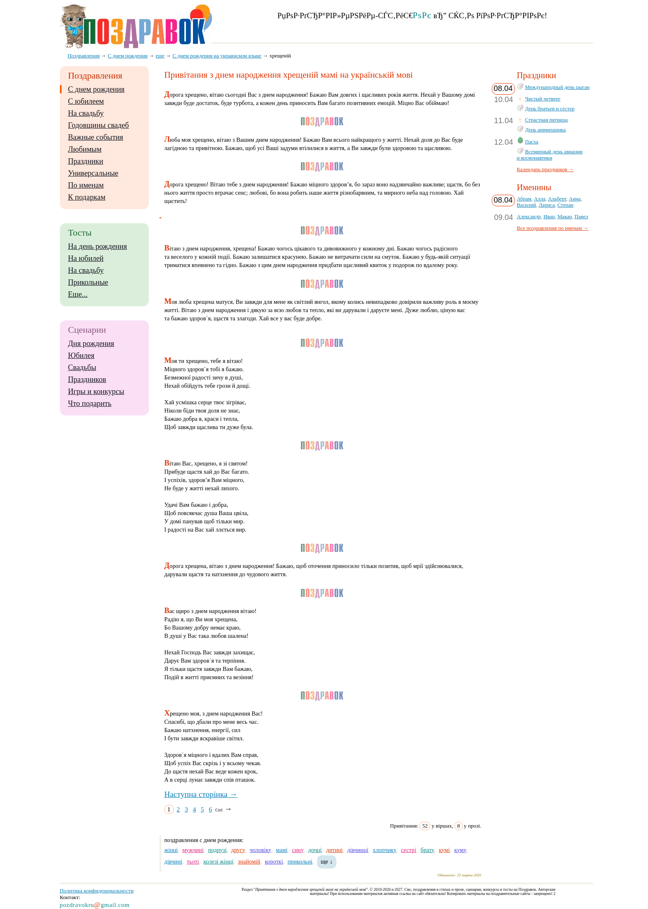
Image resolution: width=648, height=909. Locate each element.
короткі (274, 861)
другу (238, 850)
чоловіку (260, 850)
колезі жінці (218, 861)
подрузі (217, 850)
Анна (574, 199)
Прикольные (88, 282)
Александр (529, 216)
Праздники (85, 161)
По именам (86, 185)
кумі (444, 850)
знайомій (249, 861)
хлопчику (384, 850)
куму (460, 850)
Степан (565, 205)
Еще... (78, 294)
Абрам (524, 199)
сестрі (408, 850)
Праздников (87, 379)
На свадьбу (86, 113)
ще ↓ (327, 861)
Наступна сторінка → (201, 794)
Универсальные (93, 173)
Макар (564, 216)
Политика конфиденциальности (97, 891)
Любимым (85, 149)
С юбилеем (86, 101)
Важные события (96, 137)
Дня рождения (91, 343)
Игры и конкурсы (96, 391)
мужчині (192, 850)
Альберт (557, 199)
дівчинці (357, 850)
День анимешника (545, 130)
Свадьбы (82, 367)
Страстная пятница (546, 120)
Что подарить (90, 403)
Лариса (546, 205)
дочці (315, 850)
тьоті (193, 861)
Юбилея (81, 355)
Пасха (531, 142)
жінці (171, 850)
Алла (540, 199)
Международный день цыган (557, 87)
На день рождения (97, 246)
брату (427, 850)
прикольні (300, 861)
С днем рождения (96, 89)
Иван (549, 216)
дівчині (173, 861)
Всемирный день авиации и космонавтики (550, 155)
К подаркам (87, 197)
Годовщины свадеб (98, 125)
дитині (334, 850)
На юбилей (86, 258)
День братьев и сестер (550, 109)
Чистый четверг (543, 99)
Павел (581, 216)
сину (297, 850)
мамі (282, 850)
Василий (526, 205)
